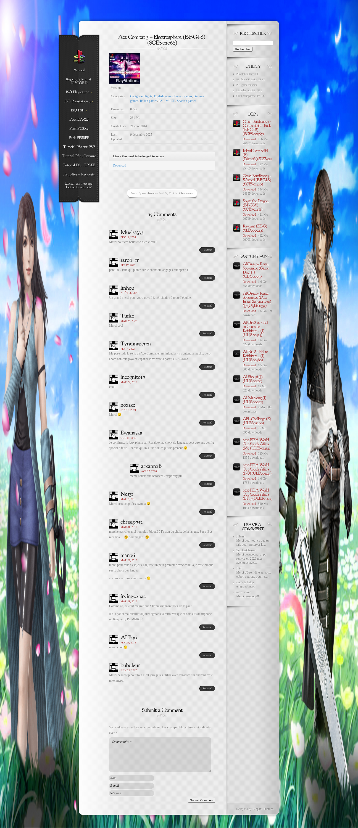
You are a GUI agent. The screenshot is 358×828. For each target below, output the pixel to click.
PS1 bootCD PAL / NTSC (250, 79)
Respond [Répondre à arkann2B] (207, 483)
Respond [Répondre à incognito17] (207, 394)
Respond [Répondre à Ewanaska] (207, 456)
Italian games (148, 101)
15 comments (186, 193)
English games (163, 96)
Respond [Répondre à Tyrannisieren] (207, 366)
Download (119, 165)
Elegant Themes (263, 809)
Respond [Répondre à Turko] (207, 333)
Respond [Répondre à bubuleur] (207, 688)
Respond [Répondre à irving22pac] (207, 627)
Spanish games (186, 101)
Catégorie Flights (141, 96)
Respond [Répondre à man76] (207, 586)
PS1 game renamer (246, 85)
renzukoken (148, 193)
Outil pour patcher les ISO (250, 96)
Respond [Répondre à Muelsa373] (207, 249)
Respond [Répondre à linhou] (207, 305)
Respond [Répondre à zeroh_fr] (207, 277)
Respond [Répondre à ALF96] (207, 655)
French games (183, 96)
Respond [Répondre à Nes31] (207, 511)
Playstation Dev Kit (247, 74)
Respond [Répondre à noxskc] (207, 422)
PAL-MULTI (167, 101)
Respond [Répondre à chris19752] (207, 545)
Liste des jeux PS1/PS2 (249, 90)
